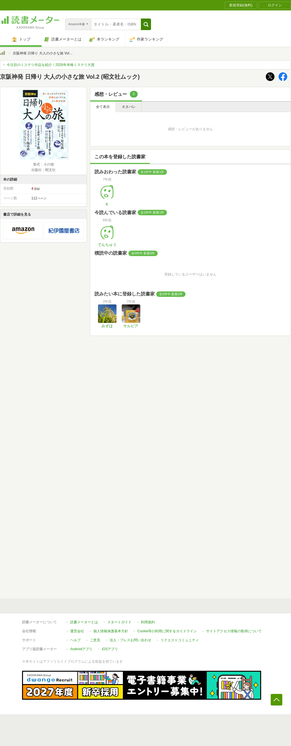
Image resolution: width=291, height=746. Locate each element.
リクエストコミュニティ (180, 640)
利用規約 (148, 622)
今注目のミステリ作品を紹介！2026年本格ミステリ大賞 (50, 65)
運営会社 (77, 631)
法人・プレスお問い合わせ (130, 640)
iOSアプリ (110, 649)
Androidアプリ (81, 649)
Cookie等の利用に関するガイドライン (167, 631)
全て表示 (103, 107)
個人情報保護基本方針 (110, 631)
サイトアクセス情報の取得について (234, 631)
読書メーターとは (84, 622)
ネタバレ (129, 107)
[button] (146, 24)
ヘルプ (75, 640)
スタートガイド (119, 622)
